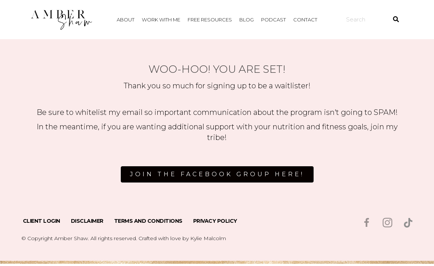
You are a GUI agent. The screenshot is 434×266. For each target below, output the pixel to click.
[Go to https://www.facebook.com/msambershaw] (367, 223)
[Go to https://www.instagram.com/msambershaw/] (387, 223)
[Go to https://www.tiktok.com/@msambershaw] (408, 223)
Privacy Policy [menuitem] (215, 221)
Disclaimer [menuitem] (87, 221)
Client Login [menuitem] (41, 221)
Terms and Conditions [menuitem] (148, 221)
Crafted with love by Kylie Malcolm (182, 238)
